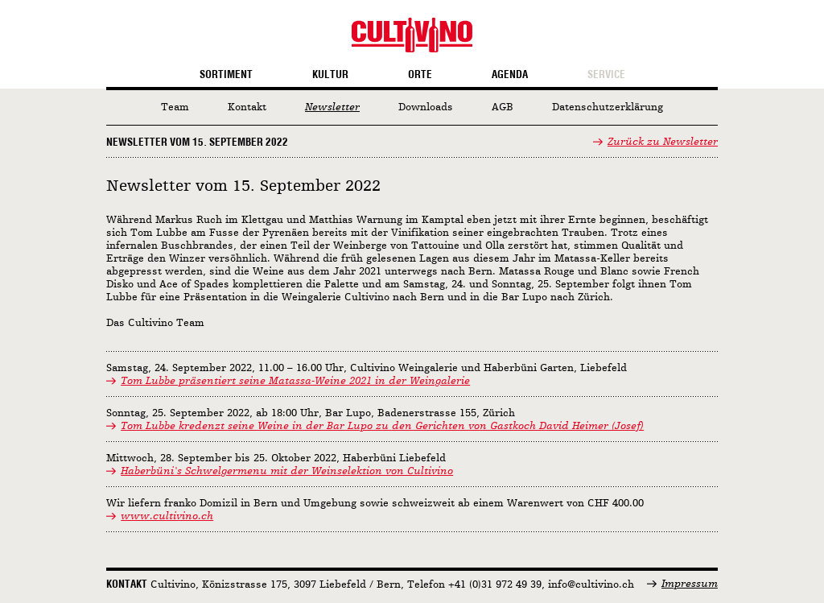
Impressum (689, 584)
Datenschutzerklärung (607, 107)
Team (175, 107)
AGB (502, 107)
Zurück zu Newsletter (663, 142)
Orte (420, 74)
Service (606, 74)
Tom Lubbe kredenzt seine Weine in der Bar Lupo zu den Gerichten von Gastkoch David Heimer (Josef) (382, 426)
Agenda (510, 74)
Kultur (330, 74)
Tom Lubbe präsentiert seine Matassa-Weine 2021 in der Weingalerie (295, 381)
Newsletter (332, 107)
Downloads (425, 107)
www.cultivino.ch (167, 516)
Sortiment (226, 74)
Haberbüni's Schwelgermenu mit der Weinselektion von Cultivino (287, 471)
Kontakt (247, 107)
